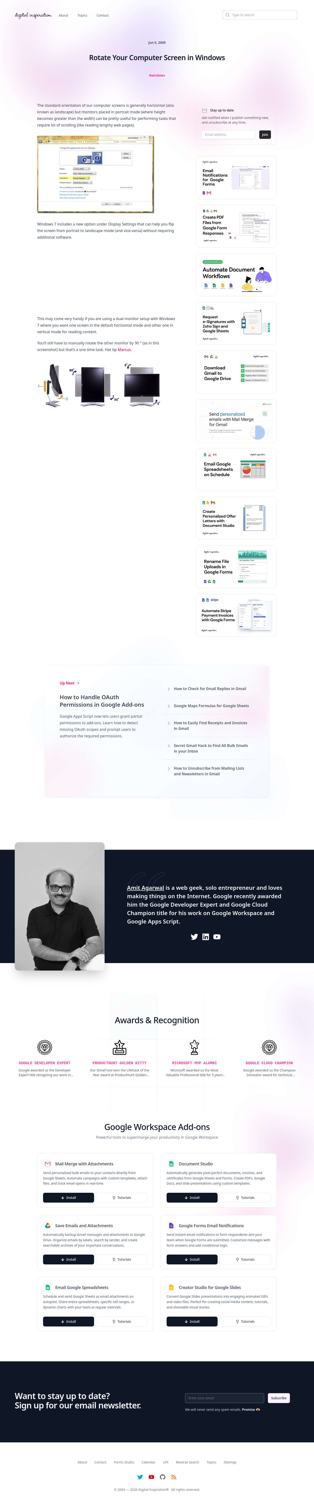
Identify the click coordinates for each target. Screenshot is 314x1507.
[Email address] (229, 134)
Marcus (124, 349)
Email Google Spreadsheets (81, 1287)
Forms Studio (124, 1462)
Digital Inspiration (152, 1489)
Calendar (148, 1462)
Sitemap (230, 1462)
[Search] (260, 15)
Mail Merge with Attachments (84, 1164)
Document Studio (196, 1164)
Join (265, 134)
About (63, 15)
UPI (165, 1462)
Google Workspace (237, 913)
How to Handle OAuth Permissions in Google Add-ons (102, 700)
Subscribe (279, 1398)
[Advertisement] (106, 278)
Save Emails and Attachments (84, 1225)
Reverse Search (187, 1462)
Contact (103, 15)
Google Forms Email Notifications (211, 1225)
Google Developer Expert (184, 904)
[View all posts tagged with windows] (157, 75)
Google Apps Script (153, 921)
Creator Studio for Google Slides (210, 1287)
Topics (83, 15)
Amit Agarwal (145, 887)
